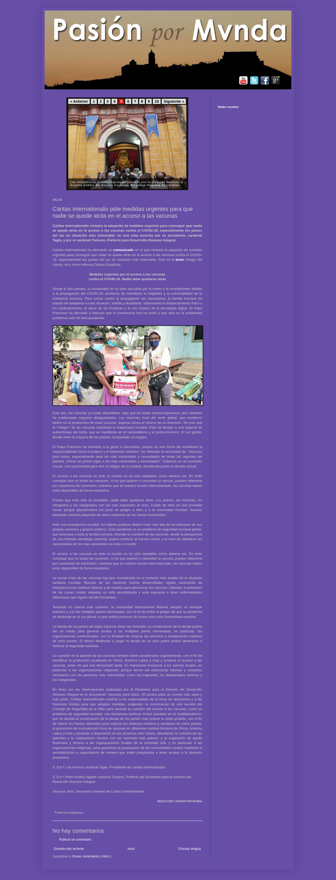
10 (157, 101)
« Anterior (79, 101)
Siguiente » (174, 101)
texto (180, 260)
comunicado (123, 250)
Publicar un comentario (75, 839)
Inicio (131, 849)
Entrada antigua (189, 849)
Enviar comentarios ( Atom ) (91, 856)
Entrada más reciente (69, 849)
